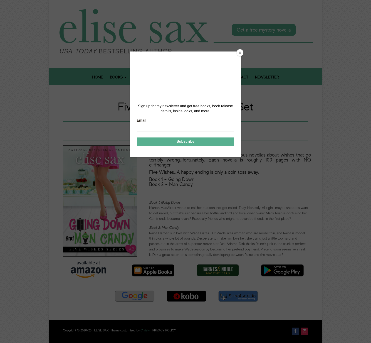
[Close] (240, 52)
